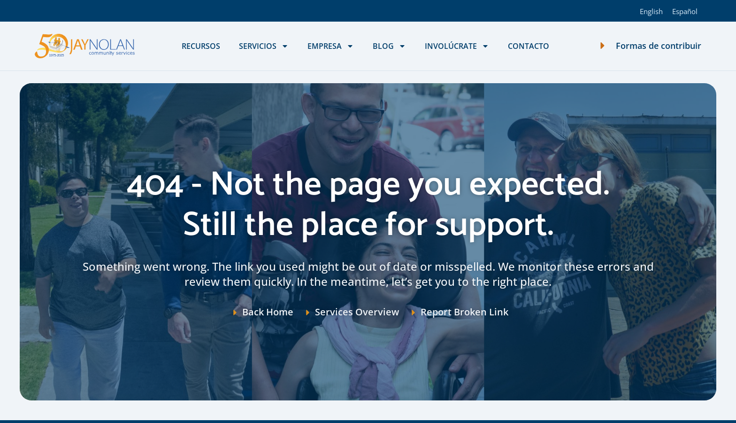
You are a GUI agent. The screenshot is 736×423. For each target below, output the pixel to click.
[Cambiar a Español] (684, 11)
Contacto (528, 46)
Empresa (330, 46)
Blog (389, 46)
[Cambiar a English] (651, 11)
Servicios (264, 46)
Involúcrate (457, 46)
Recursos (201, 46)
